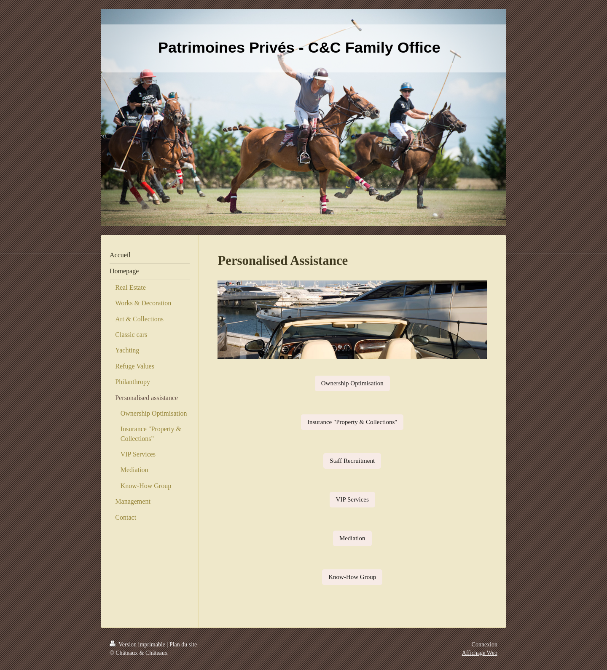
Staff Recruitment (352, 460)
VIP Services (352, 499)
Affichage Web (479, 653)
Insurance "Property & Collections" (352, 422)
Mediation (352, 538)
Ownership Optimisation (352, 383)
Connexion (484, 644)
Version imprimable (138, 644)
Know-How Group (352, 577)
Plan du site (183, 644)
